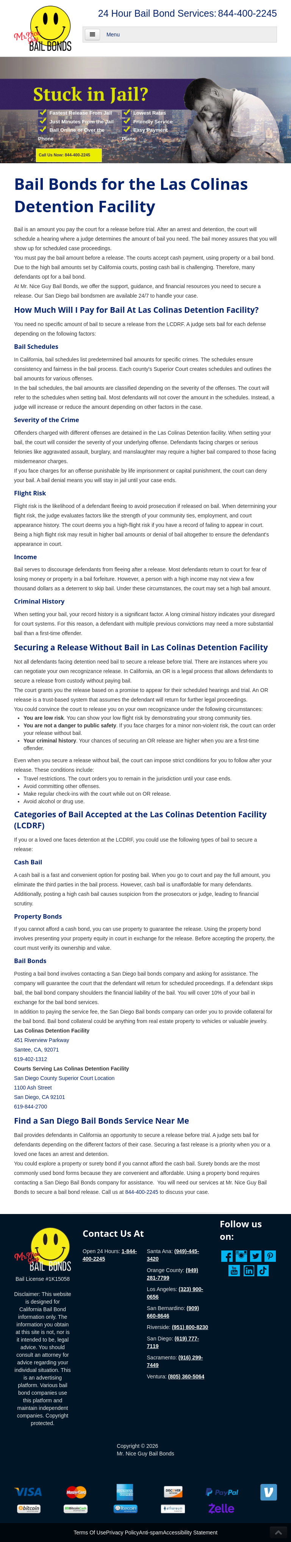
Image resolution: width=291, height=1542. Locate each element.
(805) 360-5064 (186, 1376)
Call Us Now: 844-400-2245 (64, 155)
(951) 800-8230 (190, 1327)
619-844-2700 (30, 1107)
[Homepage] (42, 1249)
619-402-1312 (30, 1059)
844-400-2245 (247, 13)
